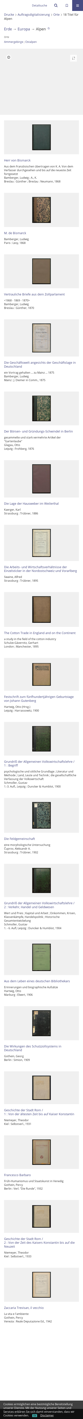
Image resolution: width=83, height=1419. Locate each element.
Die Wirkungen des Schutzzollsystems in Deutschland (32, 1048)
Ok (34, 1415)
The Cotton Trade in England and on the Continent (40, 633)
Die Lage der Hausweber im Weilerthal (31, 504)
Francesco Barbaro (17, 1175)
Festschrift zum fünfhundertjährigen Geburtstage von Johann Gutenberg (39, 699)
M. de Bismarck (15, 233)
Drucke (9, 14)
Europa (24, 29)
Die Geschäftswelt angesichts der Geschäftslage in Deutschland (40, 364)
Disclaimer (47, 1415)
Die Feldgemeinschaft (19, 839)
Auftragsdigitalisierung (34, 14)
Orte (56, 14)
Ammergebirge (13, 42)
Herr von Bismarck (17, 160)
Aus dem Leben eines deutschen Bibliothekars (37, 981)
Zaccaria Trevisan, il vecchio (24, 1308)
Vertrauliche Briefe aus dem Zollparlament (34, 294)
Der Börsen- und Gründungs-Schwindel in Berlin (38, 431)
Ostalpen (31, 42)
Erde (8, 29)
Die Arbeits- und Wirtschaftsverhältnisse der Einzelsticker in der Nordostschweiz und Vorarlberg (40, 569)
